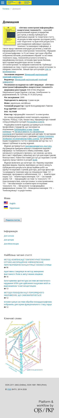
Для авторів (9, 240)
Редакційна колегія (35, 122)
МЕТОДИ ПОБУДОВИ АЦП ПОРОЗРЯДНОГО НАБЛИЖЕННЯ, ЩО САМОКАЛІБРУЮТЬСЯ (24, 293)
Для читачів (9, 236)
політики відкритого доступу (38, 146)
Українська (14, 208)
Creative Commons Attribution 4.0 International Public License (28, 137)
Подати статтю (13, 220)
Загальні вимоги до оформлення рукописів (23, 132)
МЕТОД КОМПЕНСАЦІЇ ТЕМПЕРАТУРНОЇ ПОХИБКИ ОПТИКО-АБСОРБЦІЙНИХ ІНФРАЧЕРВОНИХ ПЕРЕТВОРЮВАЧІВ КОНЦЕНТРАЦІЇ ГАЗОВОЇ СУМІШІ (27, 262)
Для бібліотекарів (11, 244)
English (12, 203)
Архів (35, 160)
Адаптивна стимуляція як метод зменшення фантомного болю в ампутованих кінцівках (24, 272)
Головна (6, 9)
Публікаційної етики (23, 129)
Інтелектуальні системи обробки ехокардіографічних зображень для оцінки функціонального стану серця (28, 303)
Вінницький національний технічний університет (25, 75)
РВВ (9, 389)
